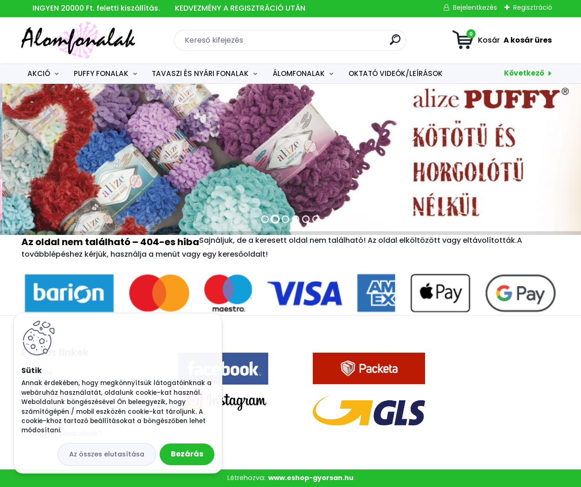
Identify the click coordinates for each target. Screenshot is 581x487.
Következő (524, 73)
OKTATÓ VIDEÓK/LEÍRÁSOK (396, 73)
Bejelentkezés (475, 7)
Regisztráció (532, 7)
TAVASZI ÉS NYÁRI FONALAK (200, 73)
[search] (395, 43)
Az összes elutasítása (106, 454)
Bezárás (187, 454)
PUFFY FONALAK (101, 73)
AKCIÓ (38, 73)
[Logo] (78, 40)
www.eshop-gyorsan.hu (311, 477)
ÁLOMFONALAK (298, 73)
